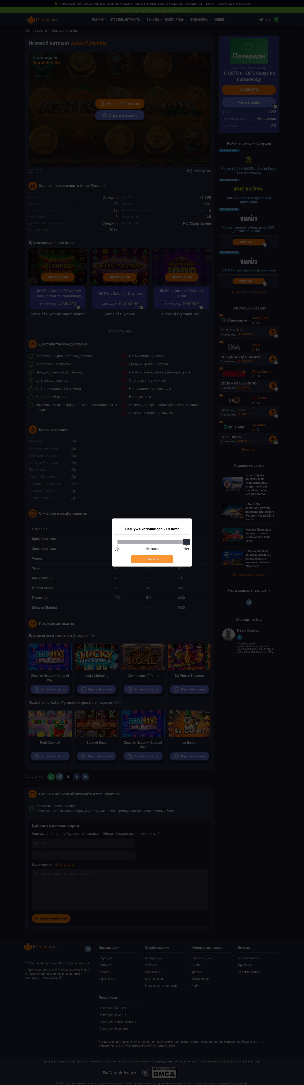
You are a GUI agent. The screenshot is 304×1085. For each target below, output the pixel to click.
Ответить (152, 559)
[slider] (186, 542)
